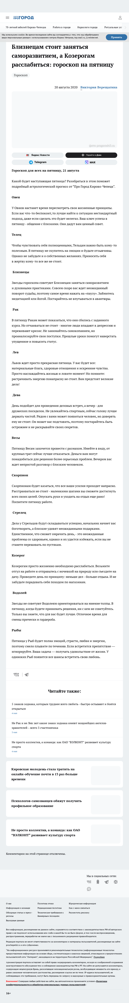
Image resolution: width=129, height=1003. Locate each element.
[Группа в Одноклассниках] (97, 881)
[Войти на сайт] (120, 17)
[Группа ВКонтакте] (89, 881)
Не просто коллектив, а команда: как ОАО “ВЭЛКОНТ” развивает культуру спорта (64, 747)
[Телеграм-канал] (38, 162)
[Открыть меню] (7, 17)
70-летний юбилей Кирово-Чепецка (26, 27)
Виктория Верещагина (98, 87)
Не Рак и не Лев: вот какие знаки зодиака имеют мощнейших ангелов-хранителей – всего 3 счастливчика (64, 728)
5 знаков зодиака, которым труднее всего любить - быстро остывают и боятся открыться (64, 709)
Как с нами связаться (79, 908)
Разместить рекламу (79, 912)
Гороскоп (21, 75)
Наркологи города (87, 27)
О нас (9, 903)
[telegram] (27, 674)
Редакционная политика (50, 908)
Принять (116, 37)
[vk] (17, 674)
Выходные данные (15, 920)
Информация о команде (18, 908)
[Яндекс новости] (38, 155)
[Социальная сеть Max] (91, 162)
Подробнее (99, 957)
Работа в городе (62, 27)
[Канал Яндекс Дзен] (91, 155)
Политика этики (46, 903)
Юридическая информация (82, 903)
